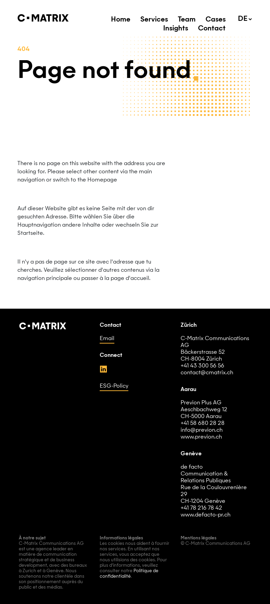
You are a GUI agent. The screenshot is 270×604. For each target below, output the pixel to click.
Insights (175, 28)
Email (107, 338)
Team (187, 19)
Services (154, 19)
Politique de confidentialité (129, 574)
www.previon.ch (201, 437)
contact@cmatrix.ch (207, 373)
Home (120, 19)
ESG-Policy (114, 386)
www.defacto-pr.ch (205, 515)
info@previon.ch (202, 430)
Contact (212, 28)
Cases (215, 19)
